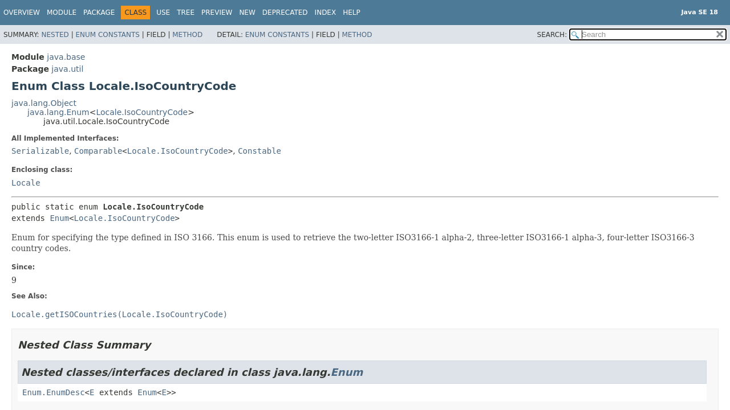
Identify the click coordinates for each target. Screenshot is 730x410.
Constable (259, 150)
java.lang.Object (43, 103)
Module (61, 13)
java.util (67, 68)
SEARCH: (552, 35)
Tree (185, 13)
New (247, 13)
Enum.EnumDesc (53, 392)
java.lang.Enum (58, 112)
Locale (25, 182)
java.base (66, 57)
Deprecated (285, 13)
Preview (216, 13)
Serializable (40, 150)
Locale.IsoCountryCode (142, 112)
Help (351, 13)
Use (163, 13)
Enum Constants (107, 35)
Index (325, 13)
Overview (21, 13)
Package (99, 13)
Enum (59, 218)
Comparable (98, 150)
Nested (54, 35)
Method (187, 35)
